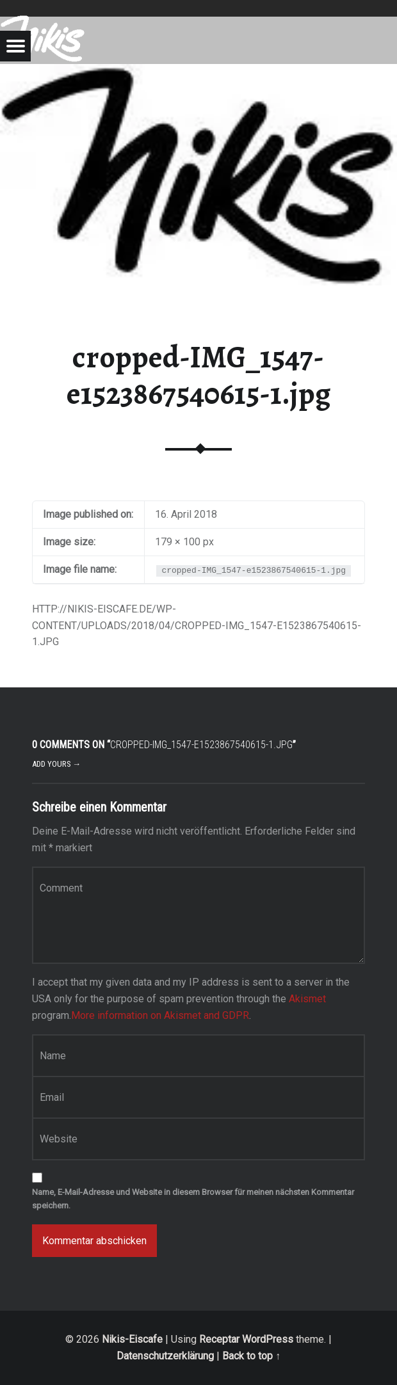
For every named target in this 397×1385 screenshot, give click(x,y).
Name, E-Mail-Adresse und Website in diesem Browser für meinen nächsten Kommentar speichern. (193, 1198)
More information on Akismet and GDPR (160, 1015)
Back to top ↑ (251, 1356)
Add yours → (56, 764)
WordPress (267, 1339)
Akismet (307, 999)
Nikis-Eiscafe (132, 1339)
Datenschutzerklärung (165, 1356)
